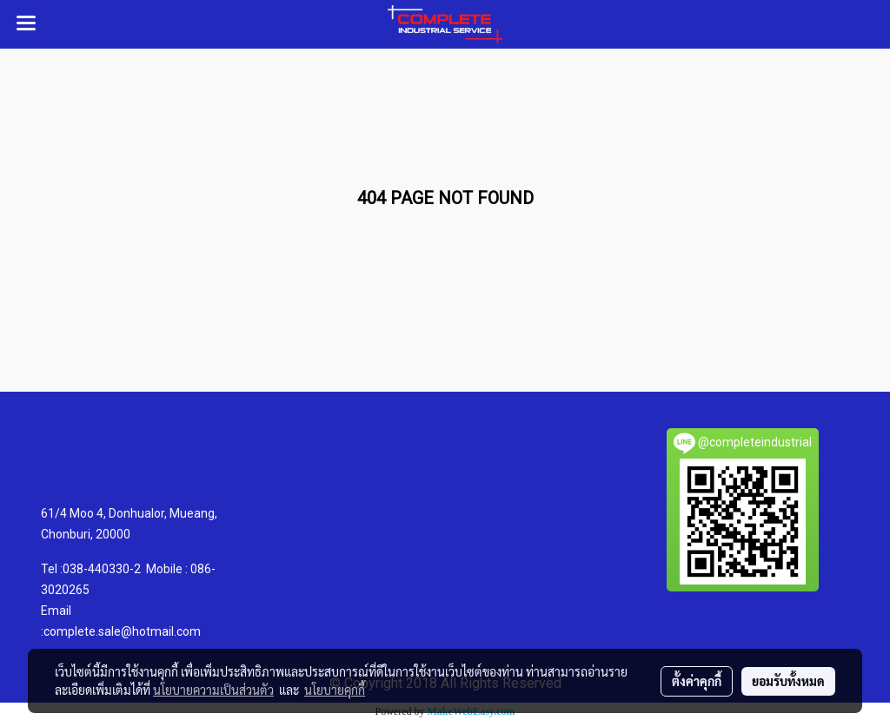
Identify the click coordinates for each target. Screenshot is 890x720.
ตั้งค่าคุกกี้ (696, 681)
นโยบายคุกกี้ (334, 689)
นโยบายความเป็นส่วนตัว (213, 689)
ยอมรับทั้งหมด (788, 681)
